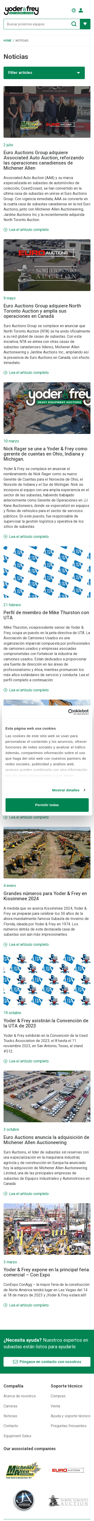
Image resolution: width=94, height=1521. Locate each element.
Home (8, 40)
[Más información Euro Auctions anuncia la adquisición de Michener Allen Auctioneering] (47, 1096)
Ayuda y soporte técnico (70, 1416)
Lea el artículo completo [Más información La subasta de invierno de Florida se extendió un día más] (29, 817)
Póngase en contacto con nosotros (50, 1362)
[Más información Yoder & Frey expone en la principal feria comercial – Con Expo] (47, 1229)
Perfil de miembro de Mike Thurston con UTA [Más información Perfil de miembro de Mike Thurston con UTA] (46, 615)
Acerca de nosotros (20, 1396)
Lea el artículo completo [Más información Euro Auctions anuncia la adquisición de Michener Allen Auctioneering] (29, 1194)
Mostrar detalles (66, 790)
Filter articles (20, 72)
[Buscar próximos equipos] (42, 24)
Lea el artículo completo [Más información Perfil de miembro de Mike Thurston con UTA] (29, 690)
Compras (58, 1396)
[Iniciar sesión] (81, 10)
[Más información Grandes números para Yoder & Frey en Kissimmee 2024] (47, 852)
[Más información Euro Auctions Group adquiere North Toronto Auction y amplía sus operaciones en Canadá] (47, 265)
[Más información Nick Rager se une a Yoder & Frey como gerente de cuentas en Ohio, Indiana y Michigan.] (47, 408)
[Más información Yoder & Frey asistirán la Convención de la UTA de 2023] (47, 980)
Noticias (10, 1416)
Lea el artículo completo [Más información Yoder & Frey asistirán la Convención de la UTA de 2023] (29, 1061)
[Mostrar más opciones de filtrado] (85, 24)
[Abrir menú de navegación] (88, 10)
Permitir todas (47, 805)
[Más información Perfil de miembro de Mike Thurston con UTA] (47, 572)
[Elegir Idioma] (74, 10)
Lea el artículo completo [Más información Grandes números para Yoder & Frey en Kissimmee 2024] (29, 944)
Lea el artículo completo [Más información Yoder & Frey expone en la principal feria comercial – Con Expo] (29, 1305)
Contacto (11, 1426)
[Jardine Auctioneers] (24, 1500)
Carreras (10, 1406)
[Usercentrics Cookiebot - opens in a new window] (68, 712)
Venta (55, 1406)
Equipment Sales (17, 1436)
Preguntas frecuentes (68, 1426)
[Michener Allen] (24, 1470)
